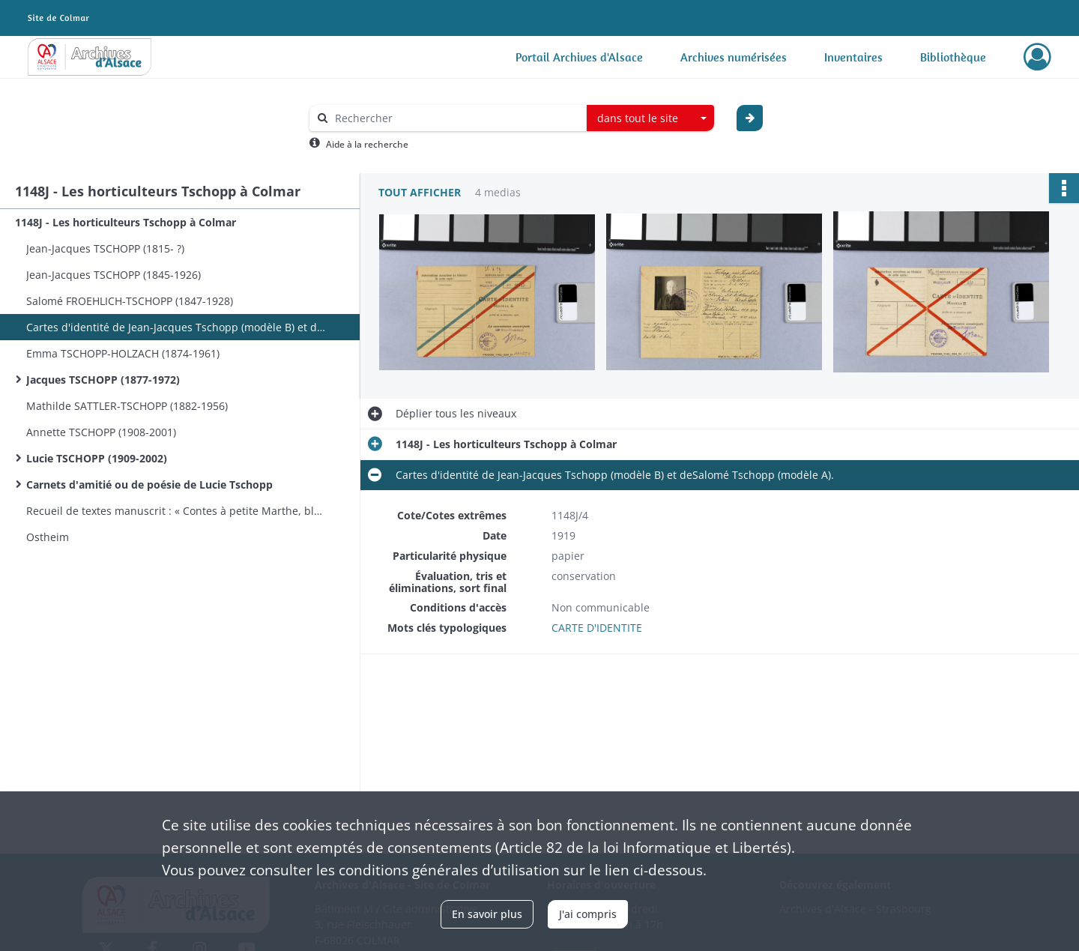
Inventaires (853, 56)
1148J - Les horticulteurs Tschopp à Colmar (125, 222)
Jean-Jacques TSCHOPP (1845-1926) (113, 275)
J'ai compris (588, 914)
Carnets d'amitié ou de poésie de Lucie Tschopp (149, 484)
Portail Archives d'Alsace (579, 56)
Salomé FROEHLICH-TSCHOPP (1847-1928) (129, 301)
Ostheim (47, 537)
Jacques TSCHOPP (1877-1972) (103, 379)
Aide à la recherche (367, 144)
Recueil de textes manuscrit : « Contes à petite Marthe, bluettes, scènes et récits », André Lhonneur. (176, 511)
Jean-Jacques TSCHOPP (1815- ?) (105, 248)
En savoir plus (487, 914)
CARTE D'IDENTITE (596, 628)
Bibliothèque (953, 56)
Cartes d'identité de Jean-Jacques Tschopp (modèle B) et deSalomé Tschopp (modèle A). (176, 327)
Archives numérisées (733, 56)
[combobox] (650, 118)
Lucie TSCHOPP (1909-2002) (96, 458)
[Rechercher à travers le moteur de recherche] (455, 118)
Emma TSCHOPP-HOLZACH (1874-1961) (123, 353)
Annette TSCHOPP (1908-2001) (101, 432)
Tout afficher (419, 192)
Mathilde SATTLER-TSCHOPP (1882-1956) (127, 406)
